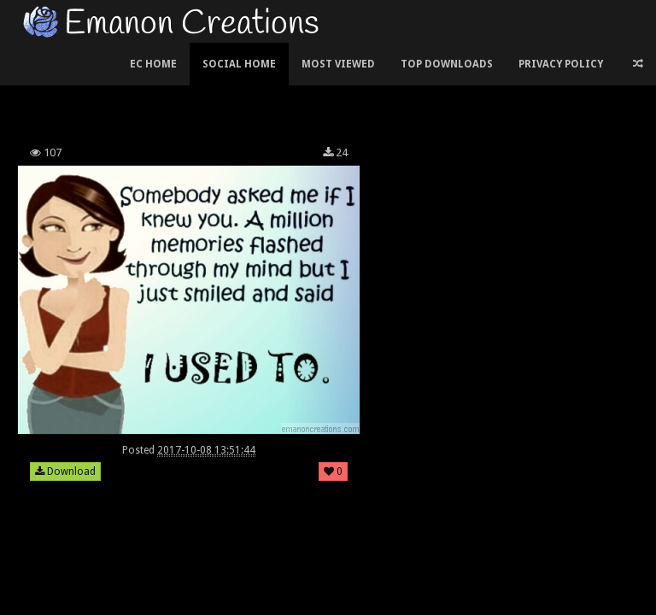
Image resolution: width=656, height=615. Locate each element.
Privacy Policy (560, 64)
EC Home (153, 64)
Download (65, 471)
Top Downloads (447, 64)
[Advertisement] (328, 88)
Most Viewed (338, 64)
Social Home (239, 64)
